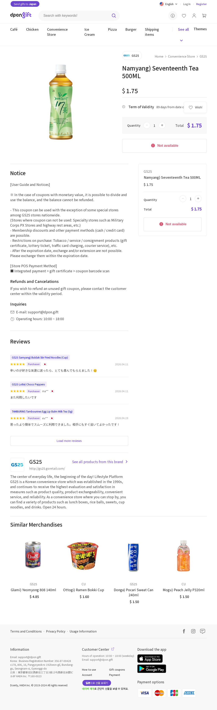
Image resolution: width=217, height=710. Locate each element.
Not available (164, 145)
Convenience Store (181, 56)
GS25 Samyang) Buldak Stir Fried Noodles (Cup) (40, 357)
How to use (89, 669)
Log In (187, 4)
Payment (114, 675)
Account (87, 675)
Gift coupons (117, 669)
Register (201, 4)
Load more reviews (69, 441)
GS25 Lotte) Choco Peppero (28, 384)
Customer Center (98, 649)
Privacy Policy (55, 631)
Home (159, 56)
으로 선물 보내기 (97, 683)
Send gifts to (25, 4)
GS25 (203, 56)
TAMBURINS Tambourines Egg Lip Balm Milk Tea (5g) (42, 411)
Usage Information (83, 631)
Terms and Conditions (26, 631)
